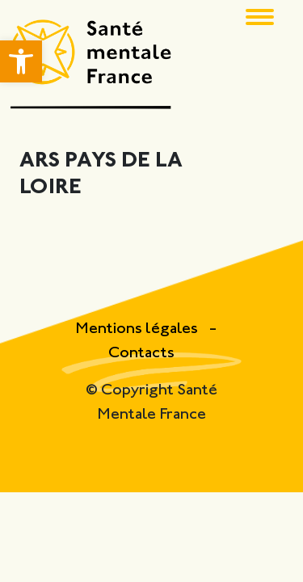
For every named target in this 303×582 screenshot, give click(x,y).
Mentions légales (138, 329)
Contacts (141, 354)
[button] (21, 61)
